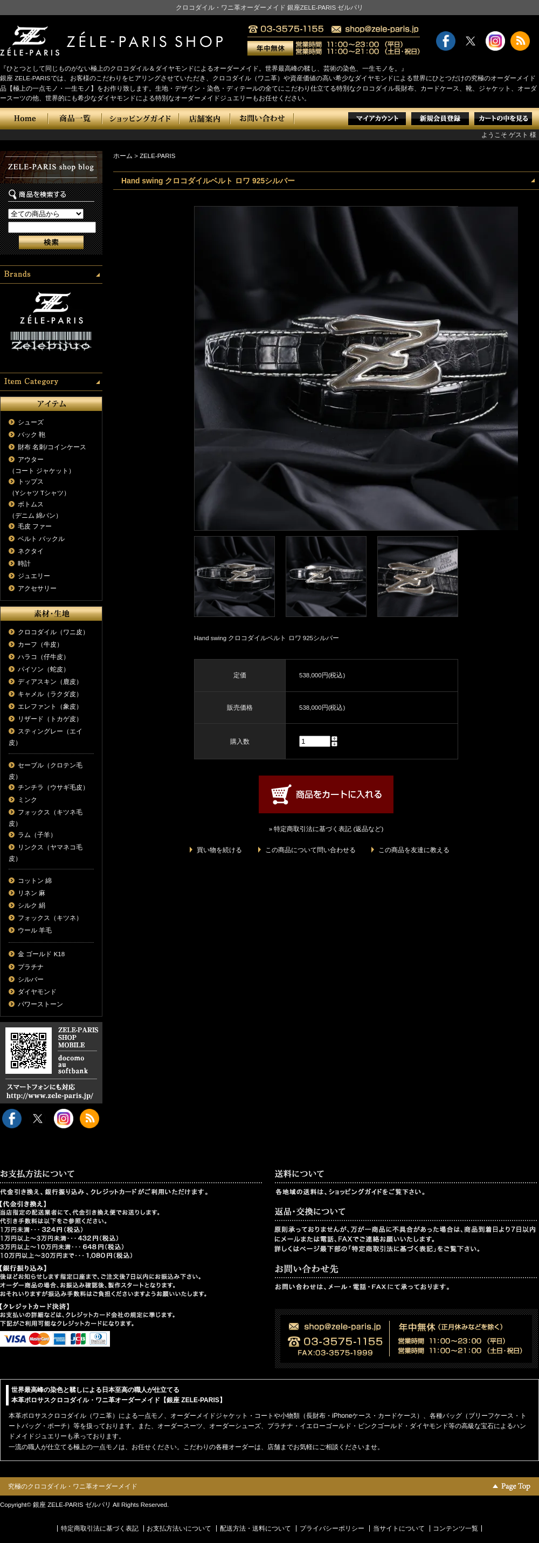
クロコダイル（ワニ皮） (53, 632)
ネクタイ (31, 551)
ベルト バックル (41, 539)
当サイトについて (399, 1528)
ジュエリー (34, 576)
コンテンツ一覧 (455, 1528)
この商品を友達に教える (414, 850)
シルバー (31, 979)
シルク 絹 (31, 905)
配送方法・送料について (255, 1528)
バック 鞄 (31, 434)
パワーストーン (40, 1004)
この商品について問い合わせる (310, 850)
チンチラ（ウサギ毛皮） (53, 787)
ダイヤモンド (37, 992)
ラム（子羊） (37, 835)
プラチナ (31, 967)
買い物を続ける (219, 850)
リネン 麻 (31, 893)
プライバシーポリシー (332, 1528)
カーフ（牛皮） (40, 644)
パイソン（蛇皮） (44, 669)
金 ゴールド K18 (41, 954)
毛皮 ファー (35, 526)
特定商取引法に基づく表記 (100, 1528)
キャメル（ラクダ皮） (50, 694)
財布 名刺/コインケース (52, 447)
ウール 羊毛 (35, 930)
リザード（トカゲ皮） (50, 719)
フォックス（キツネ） (50, 918)
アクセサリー (37, 588)
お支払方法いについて (179, 1528)
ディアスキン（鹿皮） (50, 681)
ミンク (27, 800)
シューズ (31, 422)
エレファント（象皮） (50, 706)
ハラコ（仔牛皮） (44, 657)
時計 (24, 563)
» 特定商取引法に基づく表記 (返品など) (326, 829)
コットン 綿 (35, 880)
